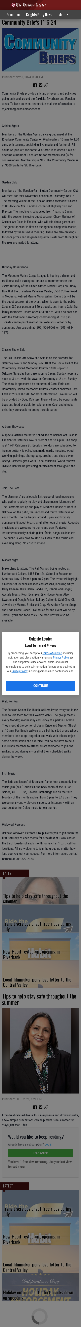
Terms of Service (52, 653)
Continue (40, 686)
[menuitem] (64, 14)
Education (13, 14)
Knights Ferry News (39, 14)
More (64, 14)
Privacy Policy (61, 657)
